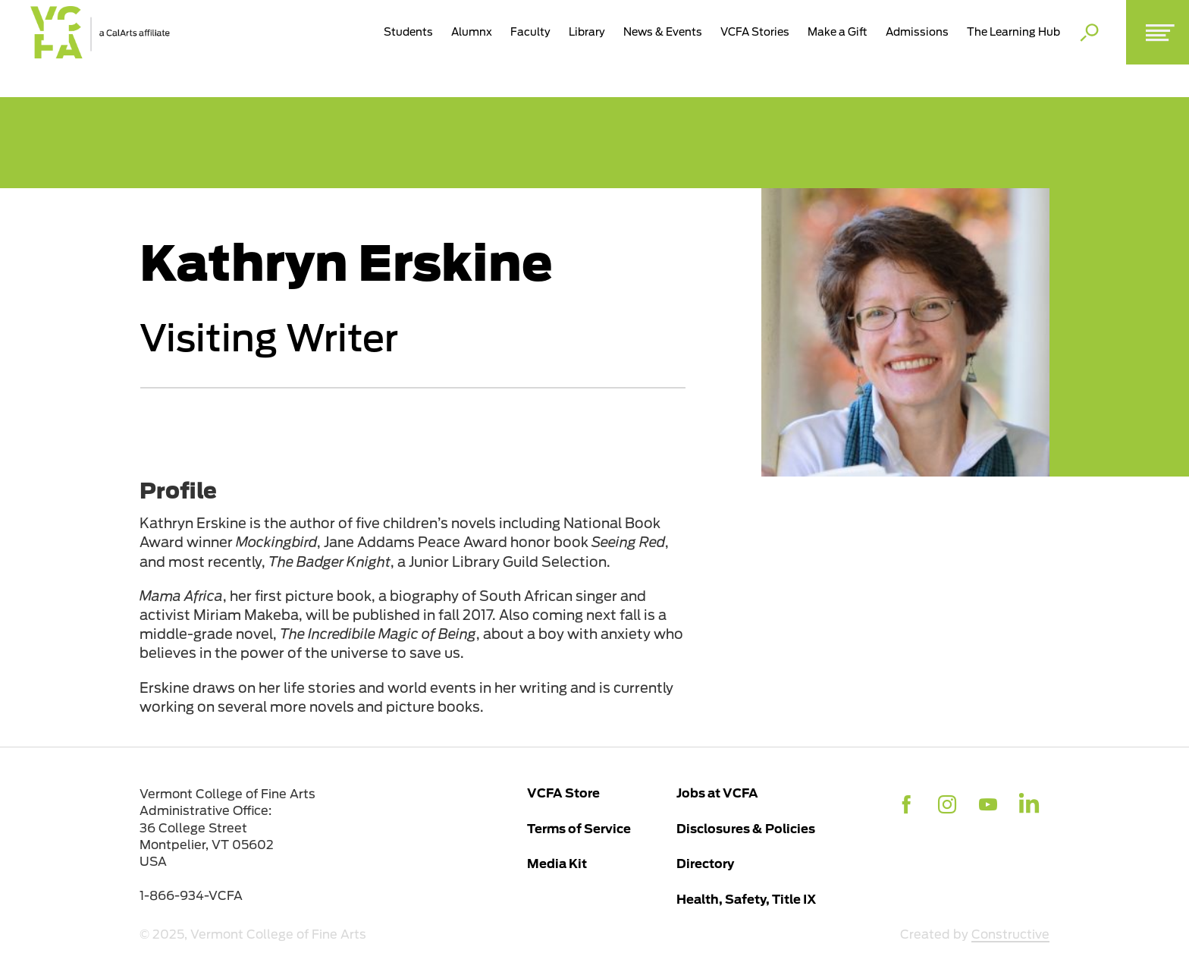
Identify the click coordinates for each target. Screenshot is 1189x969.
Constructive (1010, 934)
